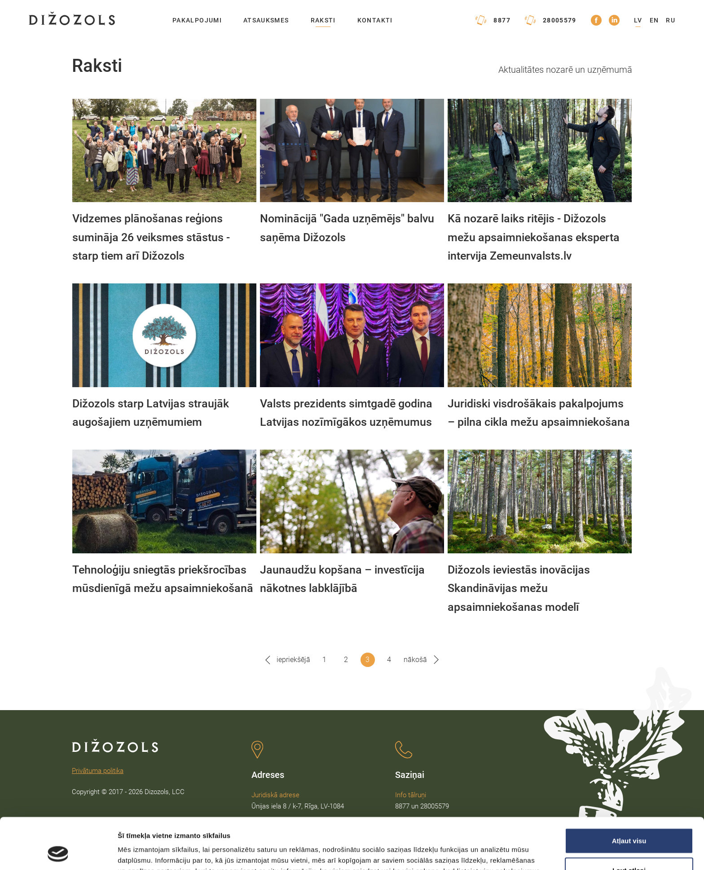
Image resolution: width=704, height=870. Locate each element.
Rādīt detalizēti (489, 852)
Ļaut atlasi (629, 822)
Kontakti (375, 20)
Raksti (323, 20)
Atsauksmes (266, 20)
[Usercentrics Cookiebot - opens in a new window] (58, 852)
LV (638, 20)
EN (654, 20)
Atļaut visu (629, 792)
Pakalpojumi (197, 20)
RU (670, 20)
